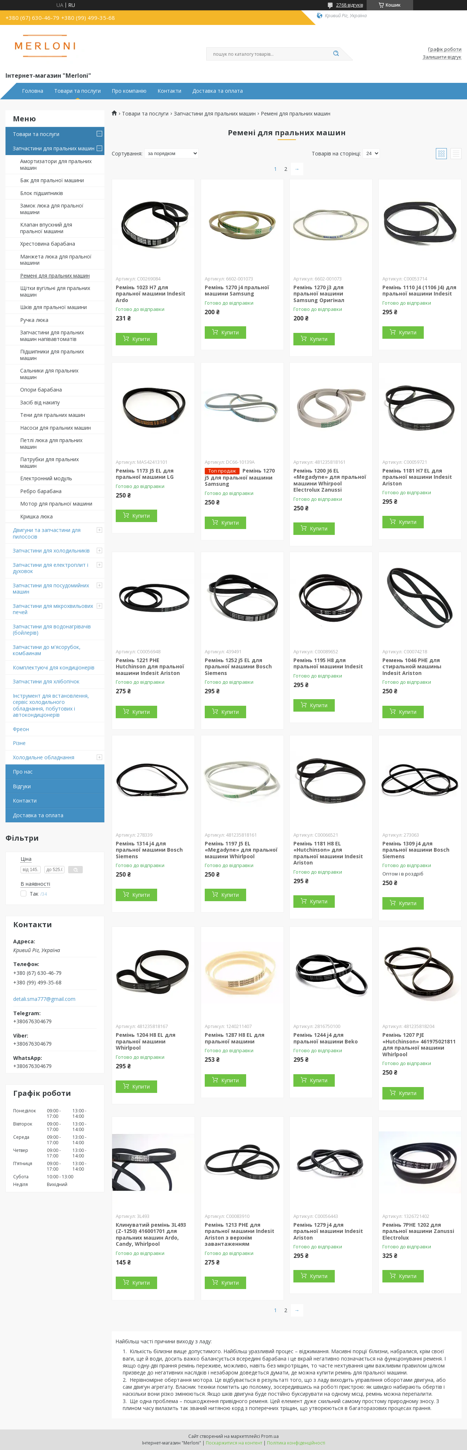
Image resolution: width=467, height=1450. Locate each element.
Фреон (21, 729)
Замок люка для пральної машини (52, 209)
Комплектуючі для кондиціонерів (53, 667)
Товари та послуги (77, 90)
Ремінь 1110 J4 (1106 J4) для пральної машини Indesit (419, 290)
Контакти (169, 90)
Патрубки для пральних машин (49, 462)
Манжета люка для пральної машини (56, 260)
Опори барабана (41, 389)
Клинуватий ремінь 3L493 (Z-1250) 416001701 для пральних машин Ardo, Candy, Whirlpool (151, 1234)
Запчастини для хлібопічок (46, 681)
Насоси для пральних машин (55, 427)
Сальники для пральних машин (49, 374)
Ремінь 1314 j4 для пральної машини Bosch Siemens (149, 850)
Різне (19, 742)
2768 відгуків (349, 5)
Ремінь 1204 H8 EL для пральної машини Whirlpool (145, 1041)
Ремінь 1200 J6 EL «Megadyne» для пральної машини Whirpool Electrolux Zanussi (329, 480)
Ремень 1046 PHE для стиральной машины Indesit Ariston (411, 666)
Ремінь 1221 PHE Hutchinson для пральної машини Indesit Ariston (150, 666)
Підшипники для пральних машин (52, 354)
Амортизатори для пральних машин (56, 164)
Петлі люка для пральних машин (51, 443)
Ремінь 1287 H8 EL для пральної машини (234, 1038)
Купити (141, 338)
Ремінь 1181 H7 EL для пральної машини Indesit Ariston (417, 477)
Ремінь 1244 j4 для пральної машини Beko (325, 1038)
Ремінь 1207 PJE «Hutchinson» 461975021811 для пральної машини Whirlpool (419, 1044)
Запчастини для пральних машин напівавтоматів (52, 335)
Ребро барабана (41, 491)
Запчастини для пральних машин (53, 148)
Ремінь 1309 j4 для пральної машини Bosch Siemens (415, 850)
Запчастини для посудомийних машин (51, 588)
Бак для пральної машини (52, 180)
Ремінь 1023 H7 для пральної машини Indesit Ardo (150, 294)
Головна (32, 90)
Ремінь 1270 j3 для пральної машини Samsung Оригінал (318, 294)
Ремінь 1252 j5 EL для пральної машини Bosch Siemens (238, 666)
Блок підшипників (41, 193)
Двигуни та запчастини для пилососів (47, 533)
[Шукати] (336, 53)
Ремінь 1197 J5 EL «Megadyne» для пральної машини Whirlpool (241, 850)
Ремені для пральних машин (55, 275)
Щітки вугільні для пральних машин (55, 291)
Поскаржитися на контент (234, 1443)
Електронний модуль (46, 478)
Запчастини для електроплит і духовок (50, 568)
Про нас (23, 771)
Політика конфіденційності (296, 1443)
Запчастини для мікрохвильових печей (53, 609)
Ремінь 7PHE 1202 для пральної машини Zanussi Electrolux (418, 1231)
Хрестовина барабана (47, 243)
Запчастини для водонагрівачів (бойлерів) (52, 629)
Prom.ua (270, 1436)
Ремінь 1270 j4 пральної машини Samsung (237, 290)
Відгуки (22, 786)
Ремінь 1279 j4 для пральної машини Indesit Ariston (328, 1231)
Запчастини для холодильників (51, 550)
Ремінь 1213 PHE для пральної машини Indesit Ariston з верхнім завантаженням (239, 1234)
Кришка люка (36, 516)
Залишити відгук (442, 57)
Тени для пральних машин (52, 414)
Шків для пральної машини (53, 307)
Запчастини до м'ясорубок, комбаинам (47, 650)
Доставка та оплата (217, 90)
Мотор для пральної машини (56, 503)
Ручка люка (34, 319)
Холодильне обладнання (43, 757)
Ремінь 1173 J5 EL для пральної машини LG (145, 474)
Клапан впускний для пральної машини (46, 228)
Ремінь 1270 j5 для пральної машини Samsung (240, 477)
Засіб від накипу (40, 402)
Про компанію (129, 90)
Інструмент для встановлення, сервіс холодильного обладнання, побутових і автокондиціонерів (51, 705)
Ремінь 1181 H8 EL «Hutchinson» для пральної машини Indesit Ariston (328, 853)
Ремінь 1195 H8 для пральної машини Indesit (328, 663)
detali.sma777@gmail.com (44, 999)
